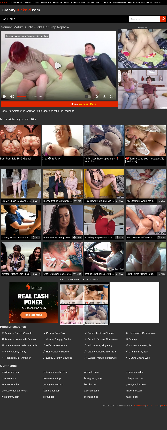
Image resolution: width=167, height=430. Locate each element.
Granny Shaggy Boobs (57, 339)
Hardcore (43, 111)
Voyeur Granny (78, 2)
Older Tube (106, 2)
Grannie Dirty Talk (137, 351)
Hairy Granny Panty (14, 351)
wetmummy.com (10, 396)
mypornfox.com (134, 390)
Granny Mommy (32, 2)
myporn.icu (132, 396)
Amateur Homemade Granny (19, 339)
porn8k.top (49, 396)
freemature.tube (10, 384)
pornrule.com (91, 372)
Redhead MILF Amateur (16, 357)
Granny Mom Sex (154, 2)
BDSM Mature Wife (138, 357)
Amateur (15, 111)
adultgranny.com (11, 372)
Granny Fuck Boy (54, 333)
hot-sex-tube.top (52, 378)
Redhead (67, 111)
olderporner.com (134, 378)
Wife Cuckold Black (55, 345)
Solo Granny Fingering (98, 345)
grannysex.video (135, 372)
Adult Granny (17, 2)
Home (9, 19)
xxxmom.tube (91, 390)
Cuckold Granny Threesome (101, 339)
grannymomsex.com (54, 384)
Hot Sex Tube (93, 2)
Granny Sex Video (61, 2)
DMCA (164, 406)
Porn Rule (46, 2)
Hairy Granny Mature (56, 351)
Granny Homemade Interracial (20, 345)
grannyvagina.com (136, 384)
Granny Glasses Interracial (100, 351)
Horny (83, 104)
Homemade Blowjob (138, 345)
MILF (55, 111)
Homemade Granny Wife (141, 333)
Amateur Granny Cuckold (17, 333)
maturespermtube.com (55, 372)
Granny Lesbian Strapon (99, 333)
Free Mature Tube (136, 2)
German (29, 111)
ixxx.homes (90, 384)
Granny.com (21, 10)
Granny (131, 339)
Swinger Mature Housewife (100, 357)
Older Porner (119, 2)
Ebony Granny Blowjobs (57, 357)
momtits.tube (91, 396)
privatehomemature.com (15, 390)
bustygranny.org (93, 378)
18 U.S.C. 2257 (153, 406)
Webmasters (139, 406)
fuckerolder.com (51, 390)
